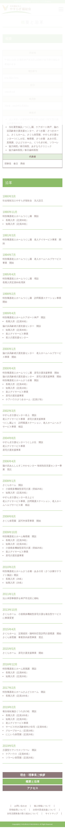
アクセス (32, 788)
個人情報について (42, 806)
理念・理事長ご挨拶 (32, 774)
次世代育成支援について (44, 810)
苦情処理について (17, 810)
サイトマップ (51, 813)
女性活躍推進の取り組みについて (22, 813)
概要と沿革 (33, 781)
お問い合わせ (20, 806)
